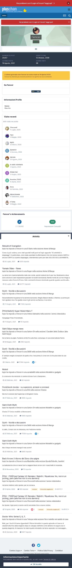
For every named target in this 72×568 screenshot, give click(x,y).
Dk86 (29, 294)
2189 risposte (24, 342)
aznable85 (31, 372)
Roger (29, 271)
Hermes (12, 157)
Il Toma (12, 202)
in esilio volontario (16, 164)
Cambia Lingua (15, 551)
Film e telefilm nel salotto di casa (56, 519)
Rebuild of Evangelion (11, 246)
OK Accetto (36, 564)
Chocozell (13, 127)
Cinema (43, 390)
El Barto (30, 249)
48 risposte (25, 380)
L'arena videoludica (58, 314)
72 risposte (26, 469)
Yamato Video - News (11, 268)
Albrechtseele (15, 194)
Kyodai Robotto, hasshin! (55, 461)
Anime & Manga (49, 249)
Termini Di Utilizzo (49, 559)
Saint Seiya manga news (12, 329)
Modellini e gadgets (53, 372)
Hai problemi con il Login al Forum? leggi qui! (34, 3)
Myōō (12, 142)
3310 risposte (23, 261)
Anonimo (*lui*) (15, 179)
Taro (11, 135)
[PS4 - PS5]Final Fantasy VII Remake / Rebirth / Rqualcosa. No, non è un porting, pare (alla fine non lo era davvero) (34, 477)
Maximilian (31, 461)
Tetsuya (30, 519)
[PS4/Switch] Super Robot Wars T (17, 311)
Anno (12, 187)
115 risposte (23, 322)
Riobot (5, 369)
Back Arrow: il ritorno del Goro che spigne (20, 458)
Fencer (19, 249)
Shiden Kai (14, 172)
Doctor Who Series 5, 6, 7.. (14, 516)
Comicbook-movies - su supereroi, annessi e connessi (25, 387)
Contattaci (59, 551)
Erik (28, 390)
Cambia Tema (29, 551)
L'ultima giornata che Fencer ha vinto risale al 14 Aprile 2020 (28, 74)
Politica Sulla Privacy (45, 551)
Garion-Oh (31, 331)
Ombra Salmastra (33, 314)
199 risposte (23, 489)
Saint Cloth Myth (9, 405)
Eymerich (13, 150)
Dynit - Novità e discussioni (14, 291)
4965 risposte (25, 416)
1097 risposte (25, 532)
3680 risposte (25, 398)
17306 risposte (24, 304)
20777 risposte (24, 284)
